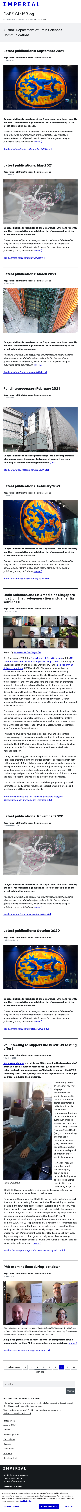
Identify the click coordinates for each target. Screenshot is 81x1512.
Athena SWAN (9, 1425)
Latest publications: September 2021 (33, 51)
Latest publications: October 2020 (31, 931)
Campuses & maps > (12, 1486)
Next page (41, 1372)
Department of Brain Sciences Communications (27, 57)
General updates (11, 1434)
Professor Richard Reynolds (27, 652)
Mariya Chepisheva (13, 1063)
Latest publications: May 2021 (28, 165)
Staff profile (9, 1448)
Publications (9, 1439)
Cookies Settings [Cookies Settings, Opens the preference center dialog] (11, 1509)
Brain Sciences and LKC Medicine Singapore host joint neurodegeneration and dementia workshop (39, 598)
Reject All (69, 1509)
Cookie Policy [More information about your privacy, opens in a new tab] (25, 1503)
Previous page (13, 1367)
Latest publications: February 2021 (31, 486)
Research (7, 1444)
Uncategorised (10, 1458)
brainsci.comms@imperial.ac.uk (17, 1413)
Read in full (27, 149)
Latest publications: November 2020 (33, 816)
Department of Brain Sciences (46, 658)
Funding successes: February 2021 (31, 388)
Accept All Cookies (49, 1509)
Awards (6, 1429)
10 (75, 1367)
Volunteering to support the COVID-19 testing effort (40, 1047)
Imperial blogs (14, 19)
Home (5, 19)
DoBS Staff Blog (18, 14)
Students (7, 1453)
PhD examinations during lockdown (31, 1267)
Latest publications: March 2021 (29, 274)
